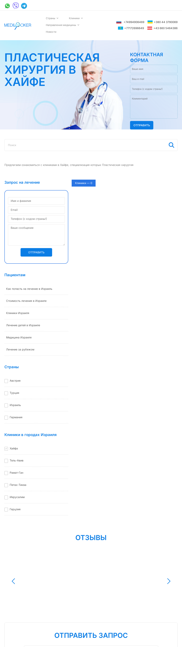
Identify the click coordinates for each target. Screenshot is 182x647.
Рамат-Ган (16, 472)
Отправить (141, 125)
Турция (14, 393)
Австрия (15, 380)
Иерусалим (17, 497)
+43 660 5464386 (162, 28)
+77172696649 (131, 28)
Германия (16, 417)
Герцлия (15, 509)
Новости (51, 31)
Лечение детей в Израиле (23, 325)
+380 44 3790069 (163, 22)
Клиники (76, 18)
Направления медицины (63, 25)
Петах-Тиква (18, 485)
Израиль (15, 405)
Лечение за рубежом (20, 349)
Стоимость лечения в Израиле (26, 300)
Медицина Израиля (19, 337)
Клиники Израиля (17, 313)
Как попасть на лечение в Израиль (29, 288)
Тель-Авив (16, 460)
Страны (52, 18)
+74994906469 (130, 22)
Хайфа (14, 448)
